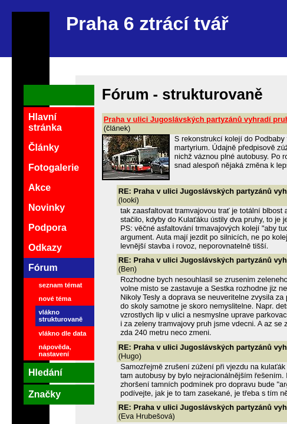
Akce (39, 188)
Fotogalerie (53, 168)
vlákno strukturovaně (61, 316)
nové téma (55, 298)
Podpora (47, 228)
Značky (44, 394)
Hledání (45, 372)
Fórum (43, 268)
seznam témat (61, 285)
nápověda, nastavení (55, 350)
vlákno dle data (63, 333)
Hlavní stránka (45, 122)
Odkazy (45, 248)
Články (43, 148)
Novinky (46, 208)
